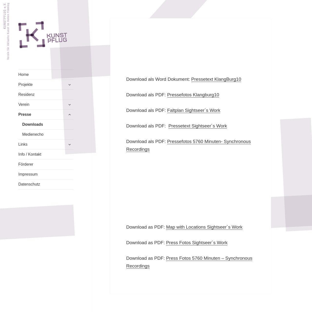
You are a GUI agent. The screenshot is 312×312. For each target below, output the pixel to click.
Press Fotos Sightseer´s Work (196, 242)
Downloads (32, 124)
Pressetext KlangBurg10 (216, 79)
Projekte (25, 84)
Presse (24, 114)
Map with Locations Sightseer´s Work (204, 227)
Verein (23, 104)
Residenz (26, 94)
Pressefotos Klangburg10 (193, 94)
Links (22, 144)
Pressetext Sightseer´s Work (197, 125)
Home (23, 74)
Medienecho (32, 134)
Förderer (25, 164)
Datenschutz (29, 184)
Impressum (28, 174)
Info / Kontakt (29, 154)
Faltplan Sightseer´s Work (193, 110)
